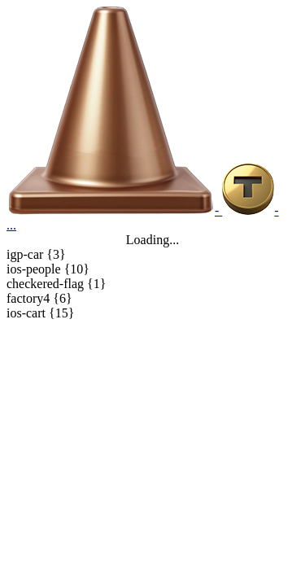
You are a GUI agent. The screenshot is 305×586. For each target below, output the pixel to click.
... (11, 225)
